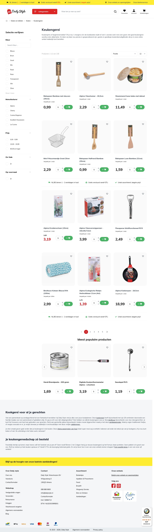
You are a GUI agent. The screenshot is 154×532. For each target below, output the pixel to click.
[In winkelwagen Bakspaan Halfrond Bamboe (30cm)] (104, 169)
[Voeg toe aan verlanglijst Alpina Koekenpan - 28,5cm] (143, 256)
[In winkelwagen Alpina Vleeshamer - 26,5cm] (104, 107)
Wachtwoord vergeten (14, 507)
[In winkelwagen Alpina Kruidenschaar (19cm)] (68, 238)
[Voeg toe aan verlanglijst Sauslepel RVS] (143, 347)
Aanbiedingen (81, 497)
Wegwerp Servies (82, 489)
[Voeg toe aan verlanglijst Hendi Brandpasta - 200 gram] (72, 347)
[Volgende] (107, 332)
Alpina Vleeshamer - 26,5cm (91, 96)
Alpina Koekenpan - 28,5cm (127, 291)
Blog (7, 514)
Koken (28, 21)
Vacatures (9, 479)
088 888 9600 (46, 489)
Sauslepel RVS (121, 382)
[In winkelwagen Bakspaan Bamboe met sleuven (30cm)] (68, 107)
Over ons (9, 475)
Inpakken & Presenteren (84, 479)
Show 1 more (10, 93)
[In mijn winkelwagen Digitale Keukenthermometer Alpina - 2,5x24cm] (104, 391)
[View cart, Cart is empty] (144, 11)
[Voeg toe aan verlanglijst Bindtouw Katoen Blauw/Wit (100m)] (71, 256)
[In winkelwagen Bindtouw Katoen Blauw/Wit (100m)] (68, 304)
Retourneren (10, 500)
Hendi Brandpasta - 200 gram (56, 382)
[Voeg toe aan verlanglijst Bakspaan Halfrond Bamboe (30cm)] (107, 124)
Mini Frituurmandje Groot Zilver (57, 158)
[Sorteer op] (124, 53)
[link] (81, 332)
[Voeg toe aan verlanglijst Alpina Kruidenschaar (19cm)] (71, 194)
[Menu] (150, 508)
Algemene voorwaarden (14, 510)
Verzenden (9, 496)
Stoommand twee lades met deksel (130, 96)
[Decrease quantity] (62, 108)
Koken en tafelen (17, 21)
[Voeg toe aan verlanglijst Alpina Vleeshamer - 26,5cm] (107, 62)
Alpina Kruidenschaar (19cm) (56, 228)
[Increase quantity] (62, 106)
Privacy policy (98, 530)
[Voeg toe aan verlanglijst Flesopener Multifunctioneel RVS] (143, 194)
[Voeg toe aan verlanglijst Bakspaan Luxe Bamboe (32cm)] (143, 124)
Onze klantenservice (140, 2)
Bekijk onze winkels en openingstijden (125, 475)
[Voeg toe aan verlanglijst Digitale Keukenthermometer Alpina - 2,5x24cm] (107, 347)
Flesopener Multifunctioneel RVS (129, 228)
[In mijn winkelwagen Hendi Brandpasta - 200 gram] (69, 391)
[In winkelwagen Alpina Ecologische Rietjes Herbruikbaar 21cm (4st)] (104, 303)
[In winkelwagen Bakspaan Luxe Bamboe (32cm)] (140, 169)
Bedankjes (80, 475)
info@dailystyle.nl (47, 493)
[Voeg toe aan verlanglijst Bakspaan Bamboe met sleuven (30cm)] (71, 62)
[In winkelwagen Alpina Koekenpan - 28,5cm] (140, 304)
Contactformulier (12, 482)
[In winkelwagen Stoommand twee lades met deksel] (140, 107)
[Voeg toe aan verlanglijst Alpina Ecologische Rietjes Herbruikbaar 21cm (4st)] (107, 256)
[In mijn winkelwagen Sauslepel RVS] (140, 391)
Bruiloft (78, 486)
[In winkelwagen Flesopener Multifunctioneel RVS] (140, 239)
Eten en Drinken (81, 493)
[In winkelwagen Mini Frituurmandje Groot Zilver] (68, 169)
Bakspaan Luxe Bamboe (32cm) (128, 158)
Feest (78, 482)
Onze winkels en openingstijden (119, 2)
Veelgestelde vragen (13, 493)
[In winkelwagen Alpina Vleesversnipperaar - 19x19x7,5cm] (104, 239)
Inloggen (9, 503)
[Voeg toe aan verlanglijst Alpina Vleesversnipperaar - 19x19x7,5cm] (107, 194)
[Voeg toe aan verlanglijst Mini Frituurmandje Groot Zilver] (71, 124)
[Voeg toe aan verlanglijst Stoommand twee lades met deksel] (143, 62)
